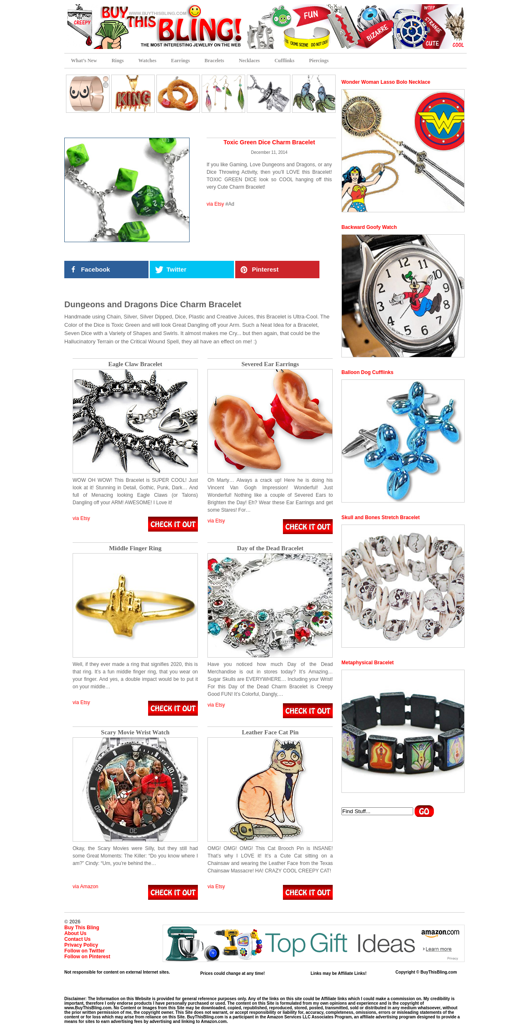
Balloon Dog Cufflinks (367, 372)
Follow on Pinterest (87, 957)
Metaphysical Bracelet (367, 663)
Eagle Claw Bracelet (135, 364)
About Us (75, 933)
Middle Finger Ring (135, 548)
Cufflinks (285, 60)
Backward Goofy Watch (369, 227)
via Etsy (215, 204)
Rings (118, 60)
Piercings (319, 60)
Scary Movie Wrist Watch (135, 732)
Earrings (180, 60)
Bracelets (214, 60)
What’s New (84, 60)
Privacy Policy (81, 945)
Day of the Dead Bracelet (270, 548)
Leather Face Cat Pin (270, 732)
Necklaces (249, 60)
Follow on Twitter (84, 951)
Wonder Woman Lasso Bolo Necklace (385, 82)
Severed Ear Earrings (270, 364)
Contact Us (77, 939)
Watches (147, 60)
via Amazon (85, 886)
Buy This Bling (81, 927)
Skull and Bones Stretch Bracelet (380, 517)
